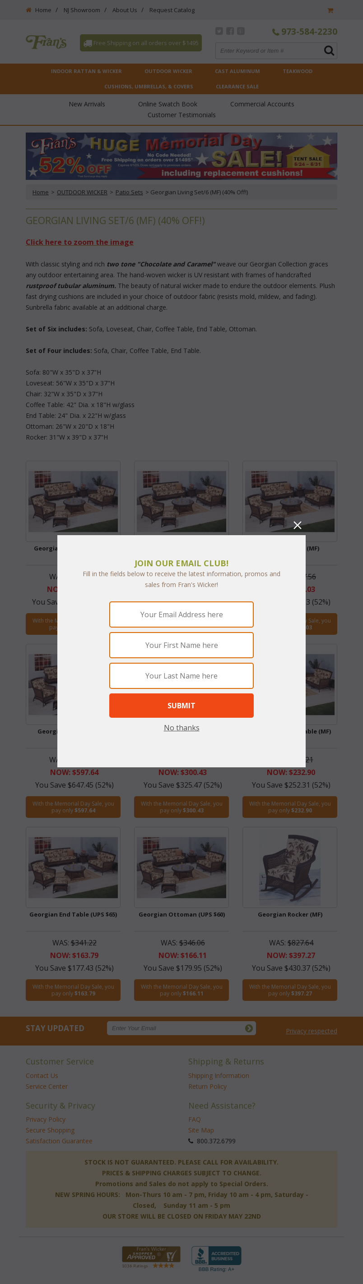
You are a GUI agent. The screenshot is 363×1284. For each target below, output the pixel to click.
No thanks (182, 728)
